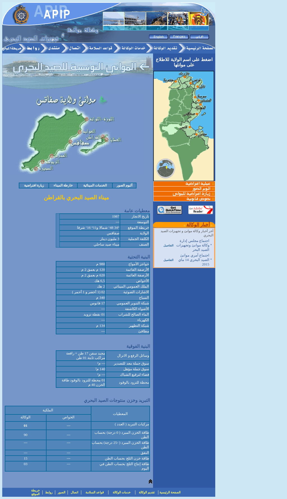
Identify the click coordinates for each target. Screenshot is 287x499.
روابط (48, 492)
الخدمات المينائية (95, 185)
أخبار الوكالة (198, 224)
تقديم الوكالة (147, 492)
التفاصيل (168, 245)
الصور (61, 492)
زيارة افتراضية (34, 185)
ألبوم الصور (124, 185)
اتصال (74, 492)
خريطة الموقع (35, 492)
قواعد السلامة (94, 492)
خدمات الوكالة (122, 492)
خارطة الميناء (63, 185)
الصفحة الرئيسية (169, 492)
